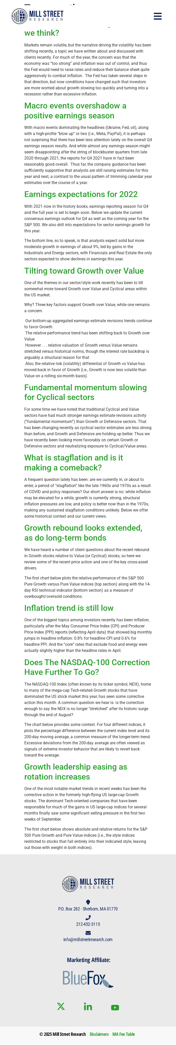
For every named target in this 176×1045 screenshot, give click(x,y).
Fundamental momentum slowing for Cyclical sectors (85, 392)
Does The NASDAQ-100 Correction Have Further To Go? (87, 667)
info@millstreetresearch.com (88, 939)
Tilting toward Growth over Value (84, 271)
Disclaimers (99, 1034)
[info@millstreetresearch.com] (88, 932)
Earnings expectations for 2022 (81, 194)
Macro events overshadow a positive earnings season (75, 110)
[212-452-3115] (88, 917)
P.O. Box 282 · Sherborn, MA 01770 (88, 909)
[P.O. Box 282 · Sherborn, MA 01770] (88, 902)
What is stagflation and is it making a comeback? (73, 462)
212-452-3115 (88, 924)
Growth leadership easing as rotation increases (75, 771)
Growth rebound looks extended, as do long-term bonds (83, 532)
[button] (158, 16)
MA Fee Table (123, 1034)
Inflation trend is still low (69, 608)
